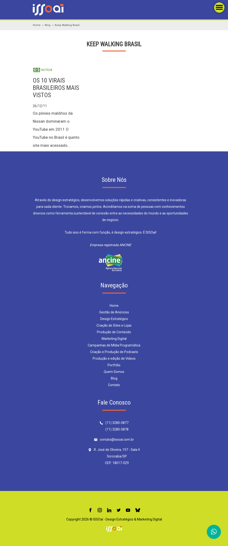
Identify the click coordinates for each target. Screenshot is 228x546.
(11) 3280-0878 (117, 429)
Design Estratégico (114, 319)
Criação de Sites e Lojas (114, 325)
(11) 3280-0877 (117, 423)
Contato (114, 385)
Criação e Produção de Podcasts (114, 352)
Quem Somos (114, 372)
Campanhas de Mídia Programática (114, 345)
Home (37, 25)
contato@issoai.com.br (117, 439)
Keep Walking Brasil (67, 25)
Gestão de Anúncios (114, 312)
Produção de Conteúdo (114, 332)
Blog (47, 25)
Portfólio (114, 365)
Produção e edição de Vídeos (114, 358)
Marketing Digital (114, 339)
